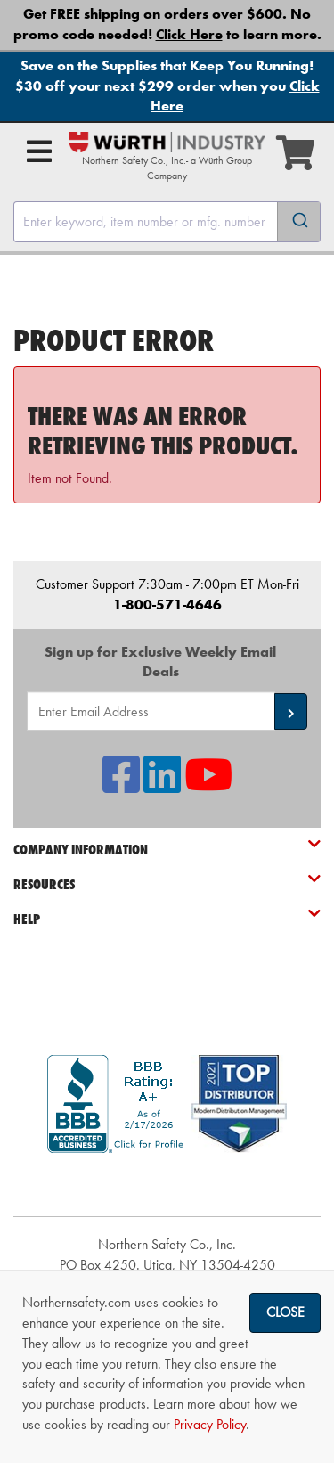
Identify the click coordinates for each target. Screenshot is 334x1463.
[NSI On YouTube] (208, 785)
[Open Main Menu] (39, 151)
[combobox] (167, 221)
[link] (167, 1184)
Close (285, 1312)
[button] (290, 711)
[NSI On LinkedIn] (162, 785)
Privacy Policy (210, 1424)
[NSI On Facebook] (121, 785)
